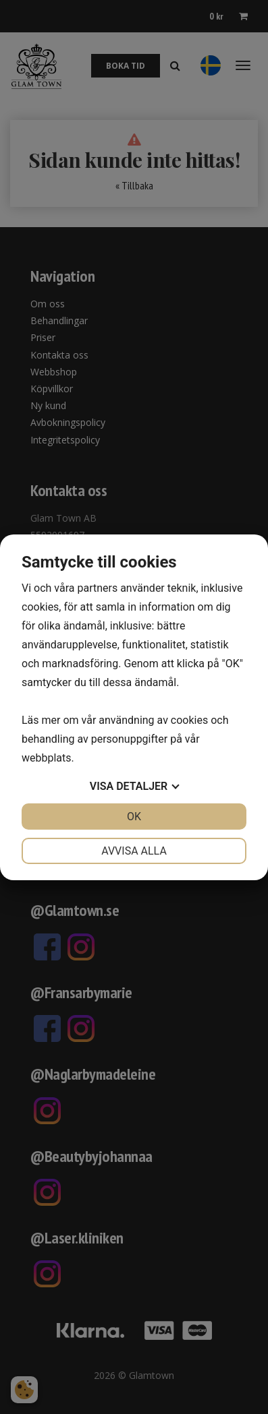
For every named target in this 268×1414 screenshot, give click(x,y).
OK (134, 816)
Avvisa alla (134, 850)
